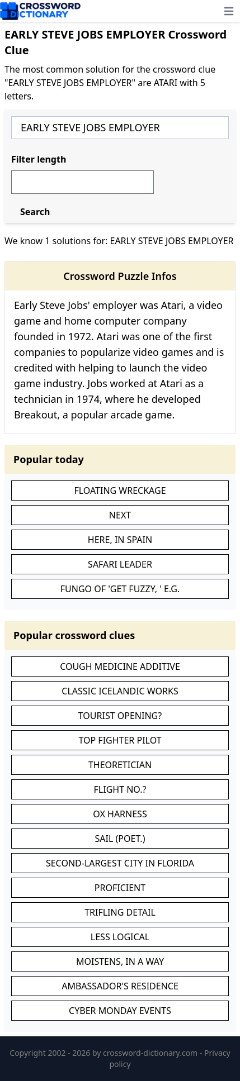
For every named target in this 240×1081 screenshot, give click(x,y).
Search (35, 212)
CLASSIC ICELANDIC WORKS (120, 691)
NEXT (120, 515)
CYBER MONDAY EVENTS (120, 1010)
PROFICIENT (120, 888)
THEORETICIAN (120, 765)
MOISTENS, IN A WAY (120, 961)
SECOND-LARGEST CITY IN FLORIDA (120, 863)
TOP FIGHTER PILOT (119, 740)
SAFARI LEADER (120, 564)
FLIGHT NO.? (120, 789)
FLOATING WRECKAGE (120, 490)
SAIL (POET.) (120, 838)
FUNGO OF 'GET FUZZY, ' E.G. (120, 589)
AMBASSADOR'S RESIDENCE (120, 986)
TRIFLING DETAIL (120, 912)
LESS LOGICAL (120, 937)
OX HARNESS (120, 814)
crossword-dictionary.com (151, 1052)
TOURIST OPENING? (120, 715)
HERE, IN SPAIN (120, 540)
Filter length (38, 159)
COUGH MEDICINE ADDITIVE (120, 666)
